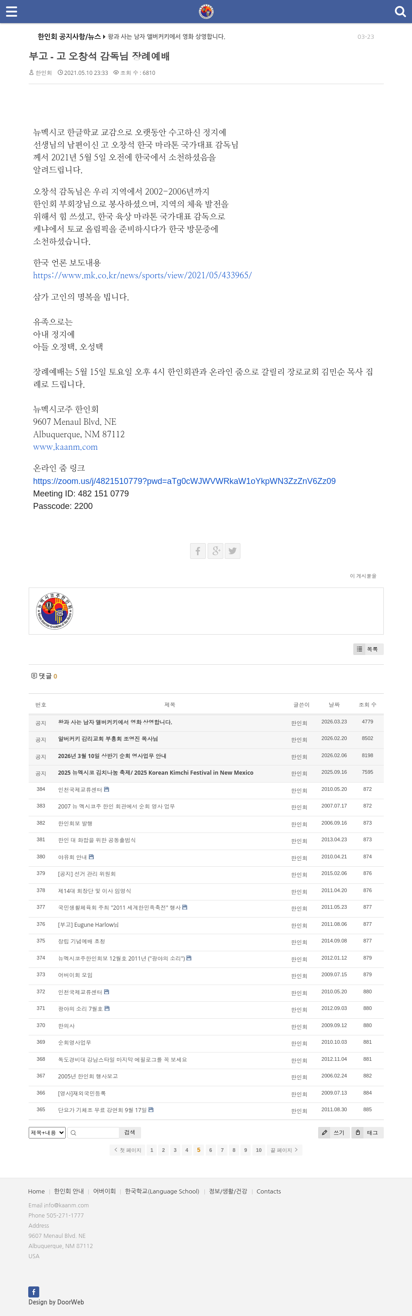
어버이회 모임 (75, 975)
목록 (365, 649)
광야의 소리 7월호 (80, 1009)
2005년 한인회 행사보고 (88, 1076)
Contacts (269, 1191)
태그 (364, 1132)
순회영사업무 (75, 1043)
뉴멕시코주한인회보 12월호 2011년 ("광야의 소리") (121, 958)
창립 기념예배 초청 (81, 941)
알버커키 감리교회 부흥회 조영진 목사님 (108, 739)
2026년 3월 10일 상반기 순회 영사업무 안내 (112, 756)
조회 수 (367, 705)
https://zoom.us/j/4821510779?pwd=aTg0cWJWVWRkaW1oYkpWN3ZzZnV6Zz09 (184, 481)
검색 (129, 1132)
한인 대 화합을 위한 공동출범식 (97, 840)
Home (36, 1191)
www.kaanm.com (65, 447)
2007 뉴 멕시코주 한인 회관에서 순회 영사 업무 (116, 806)
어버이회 (104, 1191)
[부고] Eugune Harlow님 (88, 925)
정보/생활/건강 (228, 1191)
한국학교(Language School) (162, 1191)
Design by (56, 1302)
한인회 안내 (69, 1191)
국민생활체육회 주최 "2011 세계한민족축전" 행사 (119, 908)
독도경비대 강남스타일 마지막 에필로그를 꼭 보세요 (123, 1060)
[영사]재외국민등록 (82, 1093)
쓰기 (331, 1132)
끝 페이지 (285, 1150)
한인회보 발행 (75, 823)
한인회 (44, 73)
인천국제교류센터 (80, 790)
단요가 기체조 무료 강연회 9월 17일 (102, 1110)
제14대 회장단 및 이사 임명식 (94, 891)
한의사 (66, 1026)
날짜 (334, 705)
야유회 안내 (72, 857)
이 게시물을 (363, 575)
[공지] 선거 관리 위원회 (87, 874)
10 (259, 1150)
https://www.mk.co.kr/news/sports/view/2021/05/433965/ (142, 276)
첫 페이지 (127, 1150)
